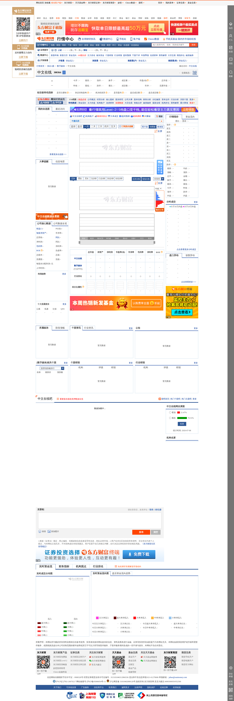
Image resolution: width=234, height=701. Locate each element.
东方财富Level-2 (60, 660)
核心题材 (110, 99)
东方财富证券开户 (78, 657)
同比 (57, 237)
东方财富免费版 (60, 657)
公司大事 (128, 99)
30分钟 (110, 178)
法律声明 (138, 687)
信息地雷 (60, 161)
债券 (153, 18)
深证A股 (50, 66)
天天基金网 (80, 3)
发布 (141, 532)
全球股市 (43, 50)
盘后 (80, 126)
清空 (155, 532)
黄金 (121, 18)
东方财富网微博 (97, 657)
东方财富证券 (94, 3)
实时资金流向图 (101, 573)
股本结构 (138, 99)
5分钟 (94, 178)
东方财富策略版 (60, 664)
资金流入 (70, 61)
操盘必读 (82, 99)
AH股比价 (82, 55)
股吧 (166, 18)
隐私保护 (151, 687)
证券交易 (180, 3)
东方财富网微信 (97, 661)
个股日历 (75, 121)
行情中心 (42, 45)
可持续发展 (71, 687)
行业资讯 (88, 328)
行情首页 (40, 66)
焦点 (45, 18)
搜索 (195, 18)
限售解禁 (163, 55)
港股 (102, 18)
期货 (108, 18)
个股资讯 (76, 328)
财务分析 (147, 99)
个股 (70, 45)
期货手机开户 (187, 657)
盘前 (73, 126)
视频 (159, 18)
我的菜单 (169, 3)
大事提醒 (43, 161)
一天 (86, 126)
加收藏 (47, 3)
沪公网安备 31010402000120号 (121, 681)
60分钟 (119, 178)
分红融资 (156, 99)
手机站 (122, 39)
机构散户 (101, 103)
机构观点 (81, 566)
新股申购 (55, 55)
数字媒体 (61, 66)
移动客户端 (56, 3)
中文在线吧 (77, 116)
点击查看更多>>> (188, 282)
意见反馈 (231, 682)
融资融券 (190, 55)
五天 (113, 126)
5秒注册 (158, 510)
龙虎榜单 (154, 55)
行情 (77, 18)
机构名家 (171, 438)
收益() (39, 229)
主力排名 (91, 55)
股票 (51, 18)
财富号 (187, 18)
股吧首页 (164, 399)
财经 (39, 18)
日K (73, 178)
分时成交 (171, 202)
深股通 (95, 61)
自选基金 (135, 45)
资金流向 (73, 55)
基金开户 (132, 657)
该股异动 (190, 255)
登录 (151, 510)
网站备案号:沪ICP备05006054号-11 (91, 681)
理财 (140, 18)
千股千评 (136, 55)
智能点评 (138, 103)
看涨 (172, 412)
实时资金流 (45, 566)
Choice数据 (153, 39)
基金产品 (132, 668)
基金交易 (132, 660)
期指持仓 (181, 55)
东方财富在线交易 (78, 660)
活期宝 (131, 664)
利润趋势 (42, 274)
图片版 (145, 127)
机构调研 (137, 116)
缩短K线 (146, 179)
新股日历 (64, 55)
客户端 (136, 39)
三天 (100, 126)
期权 (70, 18)
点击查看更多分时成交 (186, 249)
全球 (89, 18)
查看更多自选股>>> (58, 154)
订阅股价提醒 (126, 126)
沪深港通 (43, 60)
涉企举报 (231, 675)
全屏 (160, 131)
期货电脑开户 (187, 660)
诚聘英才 (125, 687)
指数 (53, 45)
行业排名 (98, 566)
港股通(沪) (132, 61)
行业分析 (175, 99)
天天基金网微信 (149, 661)
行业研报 (118, 55)
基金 (134, 18)
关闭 (32, 8)
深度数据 (119, 103)
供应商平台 (99, 687)
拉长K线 (136, 179)
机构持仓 (165, 103)
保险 (147, 18)
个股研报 (109, 55)
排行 (81, 45)
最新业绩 (156, 103)
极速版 (160, 127)
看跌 (172, 418)
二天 (93, 126)
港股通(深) (172, 61)
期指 (64, 18)
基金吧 (173, 18)
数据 (83, 18)
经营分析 (101, 99)
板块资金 (100, 55)
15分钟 (101, 178)
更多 (192, 99)
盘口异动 (173, 255)
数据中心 (107, 39)
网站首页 (40, 3)
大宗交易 (172, 55)
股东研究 (119, 99)
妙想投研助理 (59, 668)
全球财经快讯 (88, 39)
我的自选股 (44, 109)
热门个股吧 (175, 399)
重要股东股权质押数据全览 (71, 399)
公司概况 (91, 99)
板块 (75, 45)
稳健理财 (132, 672)
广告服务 (85, 687)
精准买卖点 (102, 116)
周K (80, 178)
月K (87, 178)
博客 (180, 18)
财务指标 (64, 566)
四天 (106, 126)
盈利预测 (127, 55)
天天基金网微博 (149, 657)
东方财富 (41, 652)
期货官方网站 (187, 664)
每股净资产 (41, 233)
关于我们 (57, 687)
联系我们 (113, 687)
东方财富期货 (170, 652)
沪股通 (61, 61)
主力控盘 (91, 103)
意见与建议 (95, 665)
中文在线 (78, 258)
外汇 (115, 18)
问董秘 (147, 116)
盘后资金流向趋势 (121, 573)
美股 (96, 18)
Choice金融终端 (60, 672)
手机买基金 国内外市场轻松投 (181, 39)
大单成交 (114, 116)
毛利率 (39, 246)
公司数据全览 (60, 223)
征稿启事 (164, 687)
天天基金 (116, 652)
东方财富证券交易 (78, 664)
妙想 (120, 3)
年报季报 (145, 55)
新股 (58, 18)
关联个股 (184, 99)
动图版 (153, 127)
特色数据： (73, 103)
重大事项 (184, 103)
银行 (128, 18)
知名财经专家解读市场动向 (129, 566)
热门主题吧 (186, 399)
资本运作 (165, 99)
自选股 (126, 45)
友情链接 (177, 687)
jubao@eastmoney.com (178, 677)
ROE (39, 250)
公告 (138, 328)
